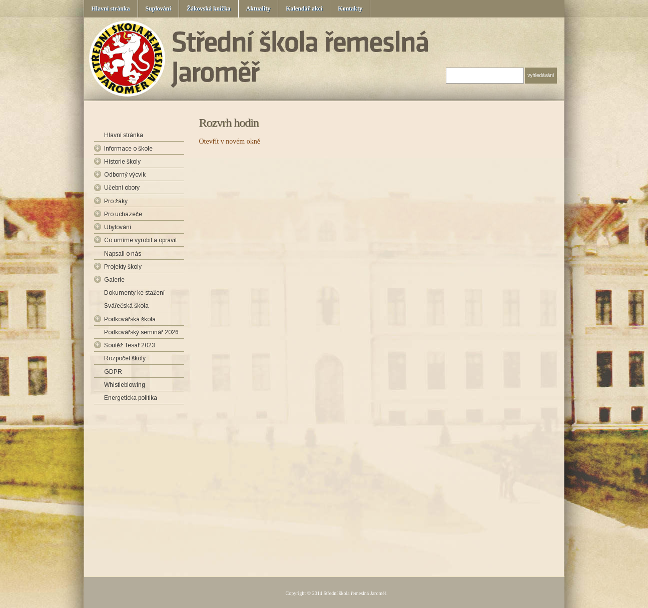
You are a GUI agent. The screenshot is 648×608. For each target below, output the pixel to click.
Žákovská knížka (209, 8)
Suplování (158, 8)
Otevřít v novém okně (229, 141)
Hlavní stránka (111, 8)
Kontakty (350, 8)
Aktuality (258, 8)
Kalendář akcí (304, 8)
